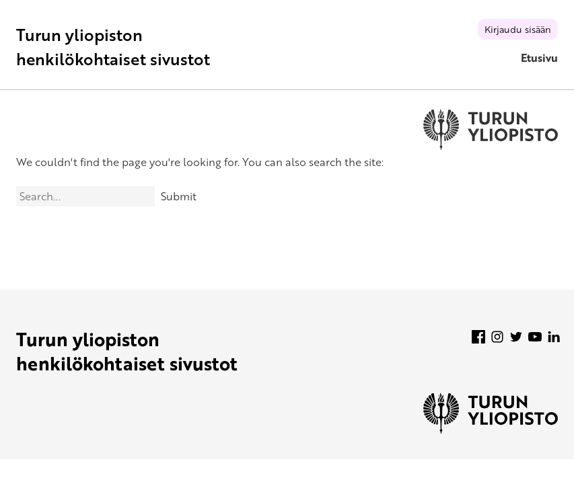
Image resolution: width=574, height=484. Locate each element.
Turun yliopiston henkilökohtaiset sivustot (113, 47)
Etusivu (539, 58)
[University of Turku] (490, 429)
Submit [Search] (178, 196)
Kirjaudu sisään (518, 29)
